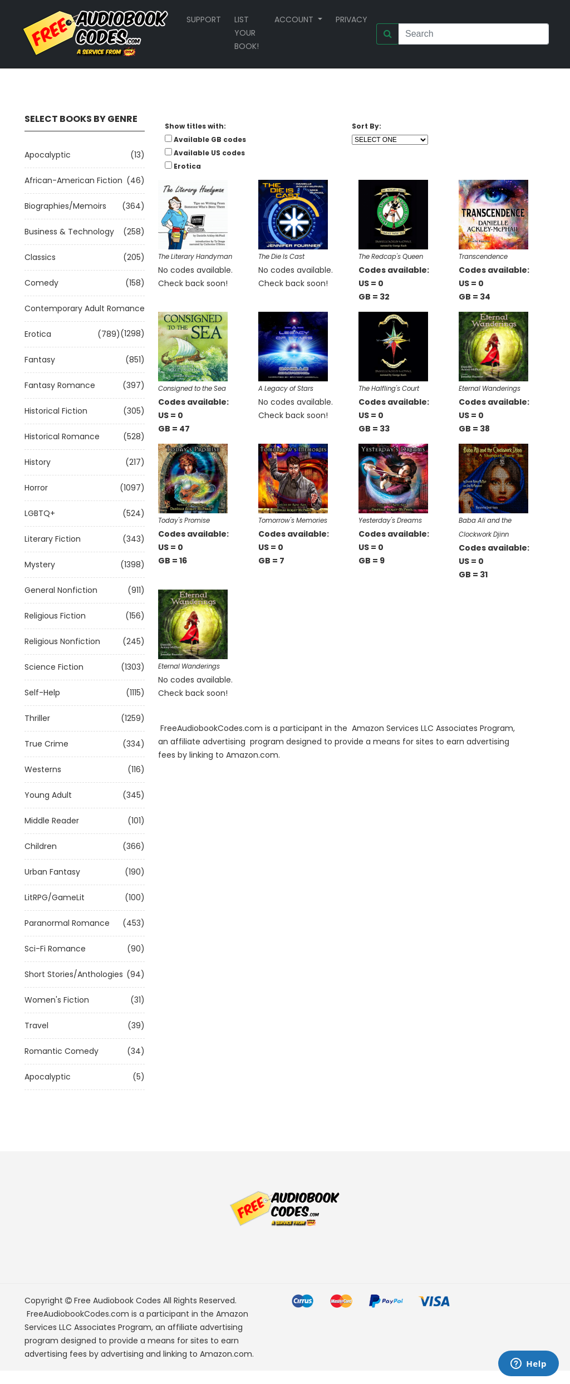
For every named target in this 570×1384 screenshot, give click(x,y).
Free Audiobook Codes (117, 1300)
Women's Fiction (56, 999)
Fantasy (39, 359)
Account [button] (295, 19)
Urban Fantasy (52, 871)
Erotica (37, 334)
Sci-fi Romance (55, 948)
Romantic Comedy (61, 1051)
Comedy (41, 282)
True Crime (46, 743)
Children (40, 846)
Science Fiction (53, 667)
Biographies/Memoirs (65, 206)
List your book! (246, 33)
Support (203, 19)
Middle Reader (51, 820)
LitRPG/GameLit (54, 897)
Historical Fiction (55, 410)
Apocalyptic (47, 154)
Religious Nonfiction (62, 641)
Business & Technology (69, 231)
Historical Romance (62, 436)
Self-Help (42, 692)
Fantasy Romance (59, 385)
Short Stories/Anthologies (73, 974)
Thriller (37, 718)
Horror (36, 487)
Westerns (42, 769)
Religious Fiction (55, 615)
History (37, 462)
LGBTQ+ (39, 513)
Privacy (351, 19)
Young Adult (48, 795)
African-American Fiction (73, 180)
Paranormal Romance (67, 923)
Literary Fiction (52, 538)
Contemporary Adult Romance (84, 308)
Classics (40, 257)
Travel (36, 1025)
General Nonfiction (60, 590)
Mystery (39, 564)
